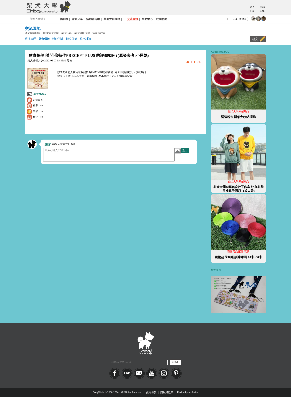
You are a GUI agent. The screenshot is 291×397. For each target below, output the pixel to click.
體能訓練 (57, 38)
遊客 (48, 144)
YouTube (152, 373)
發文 (255, 39)
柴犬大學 (48, 7)
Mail (139, 373)
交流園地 (132, 19)
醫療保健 (71, 38)
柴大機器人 (39, 94)
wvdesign (193, 392)
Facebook (115, 373)
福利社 (64, 19)
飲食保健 (44, 38)
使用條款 (151, 392)
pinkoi (176, 373)
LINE (127, 373)
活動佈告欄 (93, 19)
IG (164, 373)
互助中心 (147, 19)
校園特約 (161, 19)
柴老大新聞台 (112, 19)
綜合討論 (85, 38)
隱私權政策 (166, 392)
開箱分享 (77, 19)
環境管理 (30, 38)
